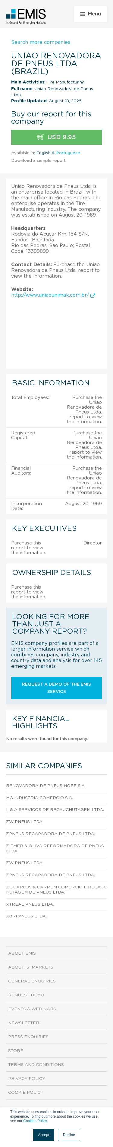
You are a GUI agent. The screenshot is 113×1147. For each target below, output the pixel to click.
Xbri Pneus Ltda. (26, 916)
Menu (90, 13)
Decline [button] (69, 1135)
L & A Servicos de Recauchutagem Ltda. (55, 810)
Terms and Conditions (36, 1065)
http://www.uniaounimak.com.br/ (53, 295)
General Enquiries (32, 981)
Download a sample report (38, 160)
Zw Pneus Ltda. (24, 822)
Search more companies (40, 42)
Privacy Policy (26, 1079)
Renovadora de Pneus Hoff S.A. (46, 786)
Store (15, 1051)
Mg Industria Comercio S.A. (39, 798)
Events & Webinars (32, 1009)
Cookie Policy (25, 1092)
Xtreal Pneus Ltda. (30, 904)
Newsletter (23, 1023)
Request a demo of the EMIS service (56, 688)
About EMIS (22, 953)
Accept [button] (43, 1135)
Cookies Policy (35, 1121)
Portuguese (68, 153)
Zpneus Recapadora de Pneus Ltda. (50, 834)
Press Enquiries (28, 1037)
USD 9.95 (56, 137)
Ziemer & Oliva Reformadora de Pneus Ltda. (55, 848)
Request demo (26, 995)
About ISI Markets (30, 967)
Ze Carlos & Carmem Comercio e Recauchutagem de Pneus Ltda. (56, 889)
